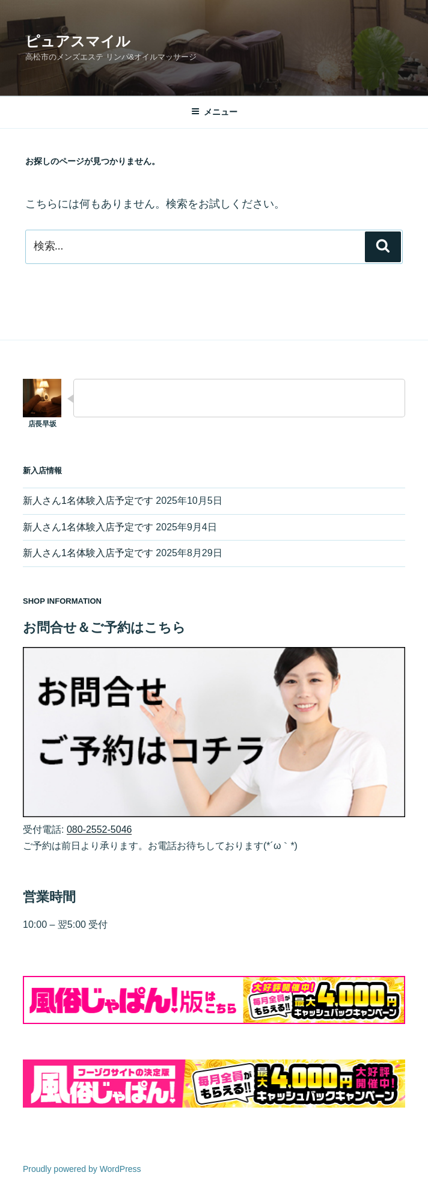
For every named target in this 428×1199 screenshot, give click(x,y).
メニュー (214, 112)
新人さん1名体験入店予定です (88, 500)
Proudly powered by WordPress (82, 1169)
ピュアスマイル (77, 41)
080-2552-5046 (99, 829)
